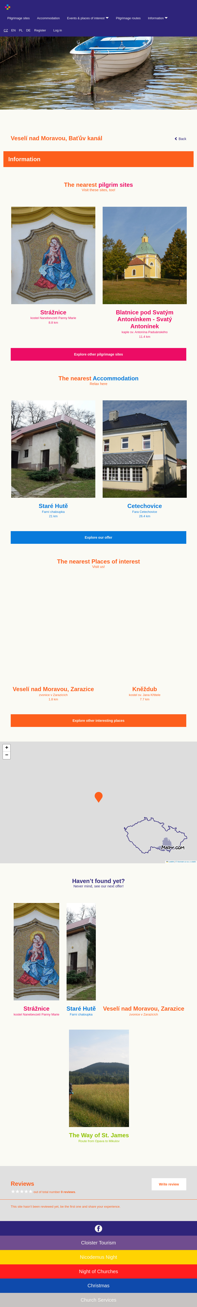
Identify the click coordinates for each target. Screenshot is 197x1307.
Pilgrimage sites (18, 18)
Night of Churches (98, 1271)
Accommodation (48, 18)
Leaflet (170, 862)
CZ (6, 30)
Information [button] (158, 18)
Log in (57, 30)
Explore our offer (98, 537)
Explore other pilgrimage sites (98, 354)
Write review (169, 1184)
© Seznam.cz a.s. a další (186, 862)
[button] (99, 797)
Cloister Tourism (98, 1242)
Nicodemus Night (98, 1257)
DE (28, 30)
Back (180, 139)
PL (21, 30)
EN (13, 30)
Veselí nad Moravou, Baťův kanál (56, 138)
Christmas (98, 1285)
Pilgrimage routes (128, 18)
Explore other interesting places (98, 721)
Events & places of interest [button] (88, 18)
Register (40, 30)
